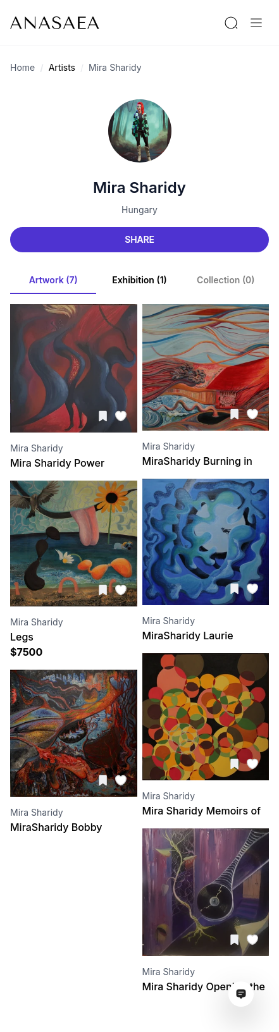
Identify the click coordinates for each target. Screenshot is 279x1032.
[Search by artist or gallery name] (231, 22)
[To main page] (54, 22)
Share (139, 239)
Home (22, 67)
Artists (62, 67)
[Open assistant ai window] (241, 994)
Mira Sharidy (115, 67)
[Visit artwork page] (73, 368)
